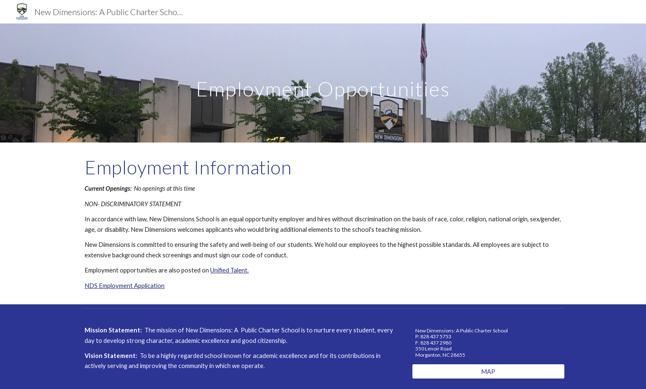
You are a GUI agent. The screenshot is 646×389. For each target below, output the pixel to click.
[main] (323, 83)
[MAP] (488, 371)
